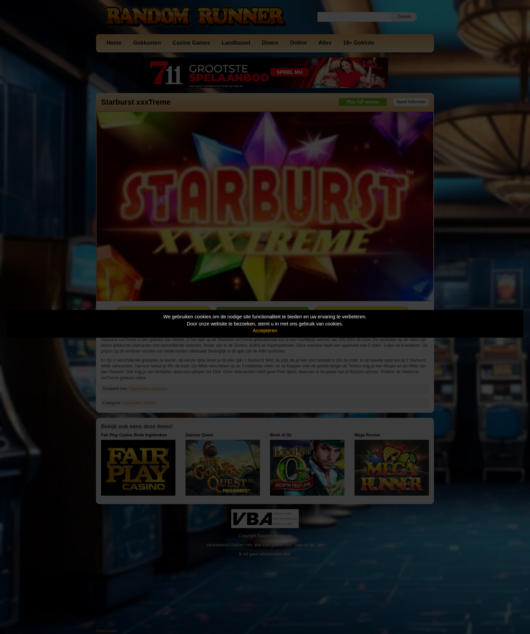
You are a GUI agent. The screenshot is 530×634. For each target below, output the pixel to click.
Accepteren (265, 330)
